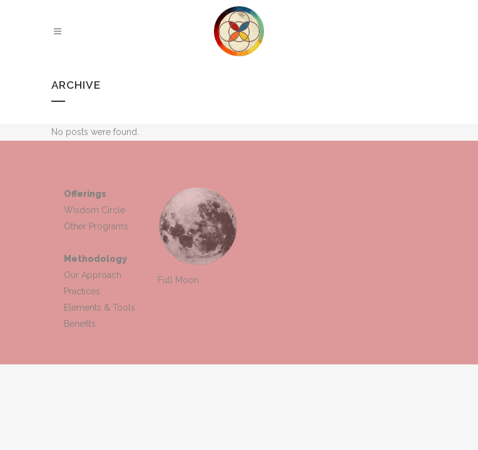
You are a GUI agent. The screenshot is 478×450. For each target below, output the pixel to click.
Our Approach (92, 275)
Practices (82, 291)
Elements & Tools (99, 307)
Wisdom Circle (94, 210)
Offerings (85, 194)
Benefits (80, 324)
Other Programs (96, 226)
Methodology (95, 259)
